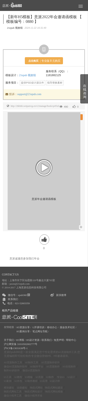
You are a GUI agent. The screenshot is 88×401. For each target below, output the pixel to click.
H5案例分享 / (24, 331)
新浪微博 (61, 295)
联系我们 (13, 299)
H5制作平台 (36, 366)
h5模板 (29, 377)
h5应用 (44, 381)
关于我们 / (9, 340)
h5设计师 (55, 381)
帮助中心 (71, 340)
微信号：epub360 (19, 295)
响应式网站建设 (54, 387)
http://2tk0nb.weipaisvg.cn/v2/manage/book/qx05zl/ (35, 106)
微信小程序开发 (33, 395)
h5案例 (7, 381)
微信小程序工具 (13, 395)
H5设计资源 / (33, 340)
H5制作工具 (31, 362)
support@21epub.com (29, 94)
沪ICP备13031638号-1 (16, 348)
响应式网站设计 (33, 391)
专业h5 (60, 377)
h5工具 (7, 377)
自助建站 (22, 387)
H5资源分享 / (24, 327)
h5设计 (71, 377)
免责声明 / (59, 340)
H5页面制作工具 (67, 352)
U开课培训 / (39, 327)
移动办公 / (53, 327)
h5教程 (18, 377)
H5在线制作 (69, 366)
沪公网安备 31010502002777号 (20, 344)
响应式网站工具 (13, 391)
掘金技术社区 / (68, 327)
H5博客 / (21, 340)
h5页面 (39, 377)
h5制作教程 (31, 381)
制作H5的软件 (12, 370)
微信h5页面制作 (31, 370)
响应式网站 (36, 387)
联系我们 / (47, 340)
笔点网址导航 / (41, 331)
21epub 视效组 (27, 75)
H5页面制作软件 (50, 362)
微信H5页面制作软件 (15, 366)
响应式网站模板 (54, 391)
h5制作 (50, 377)
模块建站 (9, 387)
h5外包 (18, 381)
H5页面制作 (53, 366)
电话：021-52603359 (18, 303)
